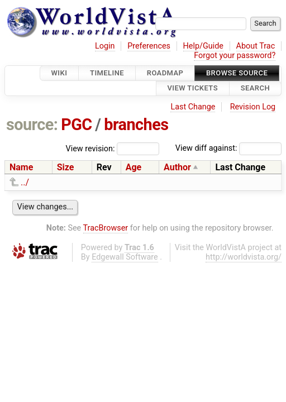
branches (136, 124)
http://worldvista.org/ (244, 257)
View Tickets (193, 88)
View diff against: (228, 148)
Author (177, 167)
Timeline (107, 73)
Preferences (148, 46)
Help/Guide (203, 46)
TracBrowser (105, 228)
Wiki (59, 73)
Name (21, 167)
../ (25, 182)
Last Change (192, 107)
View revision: (90, 148)
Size (65, 167)
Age (134, 167)
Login (105, 46)
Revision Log (253, 107)
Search (255, 88)
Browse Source (237, 73)
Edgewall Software (125, 257)
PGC (76, 124)
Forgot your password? (234, 55)
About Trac (255, 46)
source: (32, 124)
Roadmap (165, 73)
